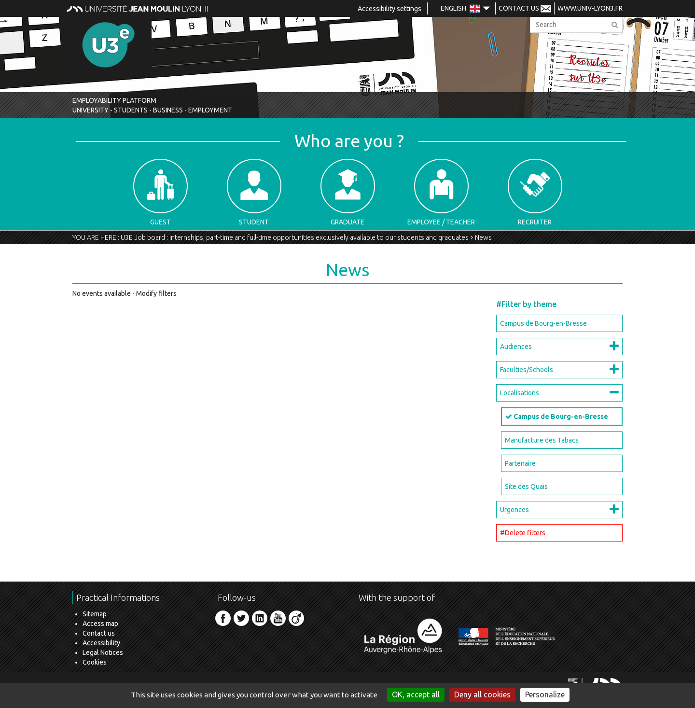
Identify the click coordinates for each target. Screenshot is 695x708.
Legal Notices (103, 652)
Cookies (95, 662)
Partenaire (520, 463)
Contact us (99, 633)
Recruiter (535, 192)
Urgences (514, 510)
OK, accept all (416, 694)
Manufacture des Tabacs (542, 440)
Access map (100, 623)
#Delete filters (522, 533)
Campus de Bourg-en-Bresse (543, 323)
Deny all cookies (482, 694)
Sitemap (95, 614)
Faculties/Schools (526, 370)
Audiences (516, 346)
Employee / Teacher (441, 192)
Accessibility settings (389, 9)
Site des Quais (526, 486)
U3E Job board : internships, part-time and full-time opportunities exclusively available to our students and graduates (295, 237)
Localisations (519, 393)
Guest (160, 192)
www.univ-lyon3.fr (590, 8)
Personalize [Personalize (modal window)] (545, 694)
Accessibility (101, 643)
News (483, 237)
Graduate (347, 192)
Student (254, 192)
